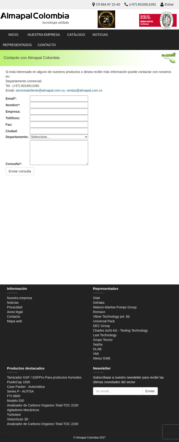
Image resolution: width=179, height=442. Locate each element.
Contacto (47, 45)
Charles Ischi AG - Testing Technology (120, 330)
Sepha (97, 344)
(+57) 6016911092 (140, 4)
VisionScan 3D (17, 419)
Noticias (100, 34)
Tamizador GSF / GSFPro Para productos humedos (44, 377)
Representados (17, 45)
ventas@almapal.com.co (85, 90)
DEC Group (101, 326)
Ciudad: (12, 131)
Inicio (13, 34)
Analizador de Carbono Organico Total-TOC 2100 (42, 405)
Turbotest (14, 414)
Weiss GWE (101, 358)
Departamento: (17, 137)
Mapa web (14, 321)
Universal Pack (104, 321)
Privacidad (14, 307)
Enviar (150, 391)
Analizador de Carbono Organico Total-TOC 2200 (42, 424)
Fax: (9, 124)
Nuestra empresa (44, 34)
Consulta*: (14, 164)
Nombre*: (13, 105)
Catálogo (76, 34)
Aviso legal (15, 312)
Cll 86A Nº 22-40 (106, 4)
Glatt (96, 298)
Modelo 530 (15, 400)
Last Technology (105, 335)
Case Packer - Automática (26, 387)
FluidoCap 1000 (18, 382)
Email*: (11, 98)
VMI (96, 354)
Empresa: (13, 111)
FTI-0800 (13, 396)
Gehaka (98, 302)
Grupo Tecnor (103, 340)
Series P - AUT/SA (20, 391)
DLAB (97, 349)
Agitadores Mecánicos (23, 410)
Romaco (99, 312)
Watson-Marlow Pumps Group (115, 307)
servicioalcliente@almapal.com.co (40, 90)
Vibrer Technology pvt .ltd (111, 316)
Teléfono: (13, 118)
